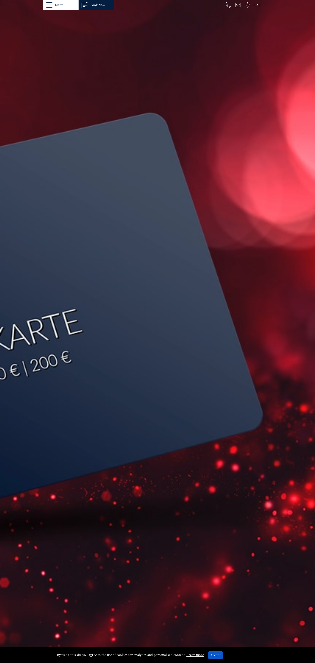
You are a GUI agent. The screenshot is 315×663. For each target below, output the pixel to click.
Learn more (195, 655)
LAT (257, 5)
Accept (216, 655)
